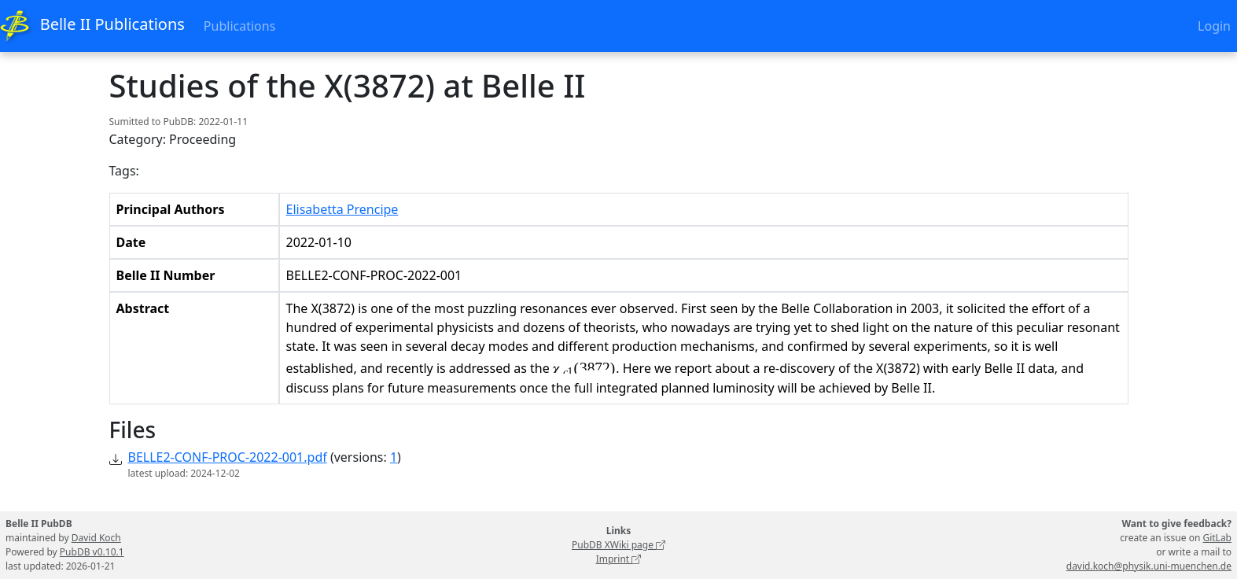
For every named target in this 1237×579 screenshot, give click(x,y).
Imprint (619, 559)
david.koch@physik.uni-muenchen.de (1148, 566)
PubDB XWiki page (618, 544)
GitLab (1216, 537)
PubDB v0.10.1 (92, 552)
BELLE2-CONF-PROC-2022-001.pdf (227, 457)
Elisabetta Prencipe (342, 209)
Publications (239, 26)
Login (1214, 26)
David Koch (96, 537)
